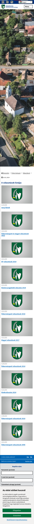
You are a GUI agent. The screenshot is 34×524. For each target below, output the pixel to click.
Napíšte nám (28, 461)
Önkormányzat (15, 173)
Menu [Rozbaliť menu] (28, 6)
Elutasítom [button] (17, 515)
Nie (31, 457)
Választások (26, 173)
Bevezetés (5, 173)
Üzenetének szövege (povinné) (11, 484)
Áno (28, 457)
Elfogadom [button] (17, 510)
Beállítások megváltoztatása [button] (17, 520)
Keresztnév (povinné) (8, 470)
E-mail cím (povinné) (8, 477)
